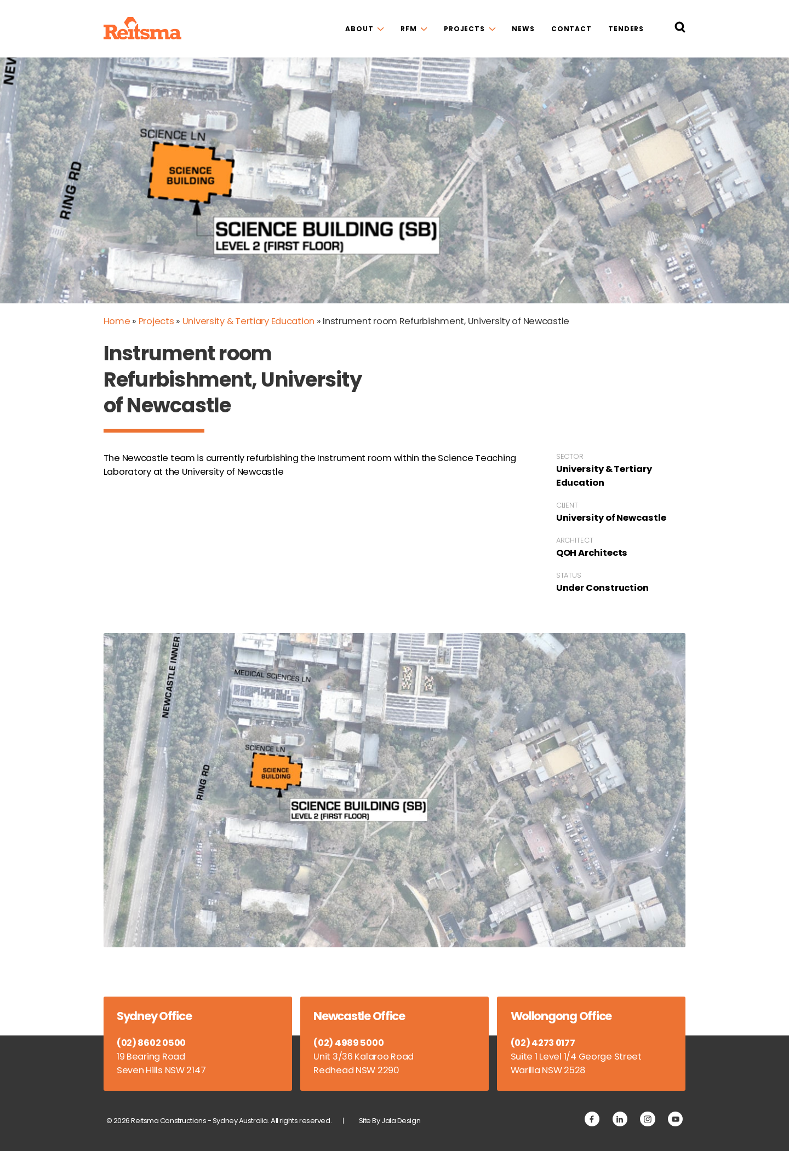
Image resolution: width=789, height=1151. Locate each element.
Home (117, 321)
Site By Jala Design (390, 1120)
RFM (409, 28)
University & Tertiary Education (248, 321)
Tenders (626, 28)
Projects (464, 28)
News (523, 28)
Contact (571, 28)
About (359, 28)
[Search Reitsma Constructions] (679, 29)
